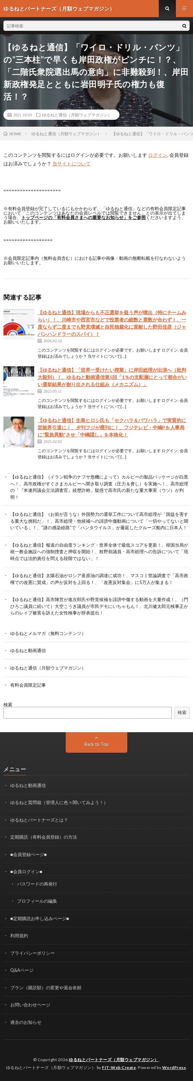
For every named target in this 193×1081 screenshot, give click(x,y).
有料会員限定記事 (28, 685)
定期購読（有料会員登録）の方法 (43, 837)
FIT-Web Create (119, 1067)
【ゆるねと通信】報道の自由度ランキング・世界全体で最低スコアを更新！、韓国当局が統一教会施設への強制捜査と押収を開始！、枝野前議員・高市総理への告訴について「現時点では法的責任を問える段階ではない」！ (99, 551)
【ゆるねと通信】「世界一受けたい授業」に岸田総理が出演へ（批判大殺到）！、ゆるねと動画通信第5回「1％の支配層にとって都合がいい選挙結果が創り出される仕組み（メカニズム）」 (112, 377)
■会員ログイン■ (26, 871)
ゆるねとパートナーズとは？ (39, 820)
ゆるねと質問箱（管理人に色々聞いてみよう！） (59, 802)
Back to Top (97, 744)
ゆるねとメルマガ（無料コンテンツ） (48, 633)
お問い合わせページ (30, 1004)
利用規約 (19, 935)
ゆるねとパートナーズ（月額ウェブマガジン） (114, 1059)
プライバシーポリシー (32, 953)
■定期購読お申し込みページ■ (39, 918)
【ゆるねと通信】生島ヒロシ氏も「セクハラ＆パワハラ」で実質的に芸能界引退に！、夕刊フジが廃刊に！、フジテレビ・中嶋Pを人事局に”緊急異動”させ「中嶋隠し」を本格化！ (112, 427)
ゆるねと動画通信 (28, 650)
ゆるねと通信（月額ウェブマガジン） (77, 115)
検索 (7, 704)
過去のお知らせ (25, 1022)
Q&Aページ (22, 970)
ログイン (157, 155)
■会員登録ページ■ (28, 854)
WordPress (174, 1067)
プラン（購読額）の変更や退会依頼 (45, 987)
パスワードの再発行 (37, 884)
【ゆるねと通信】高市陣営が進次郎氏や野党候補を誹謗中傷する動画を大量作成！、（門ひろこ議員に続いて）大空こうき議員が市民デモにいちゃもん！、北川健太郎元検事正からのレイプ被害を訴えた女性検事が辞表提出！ (99, 606)
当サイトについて (71, 163)
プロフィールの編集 (37, 901)
